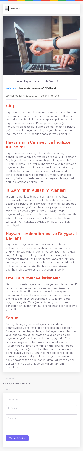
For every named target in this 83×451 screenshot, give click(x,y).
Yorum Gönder (17, 438)
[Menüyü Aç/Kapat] (7, 8)
